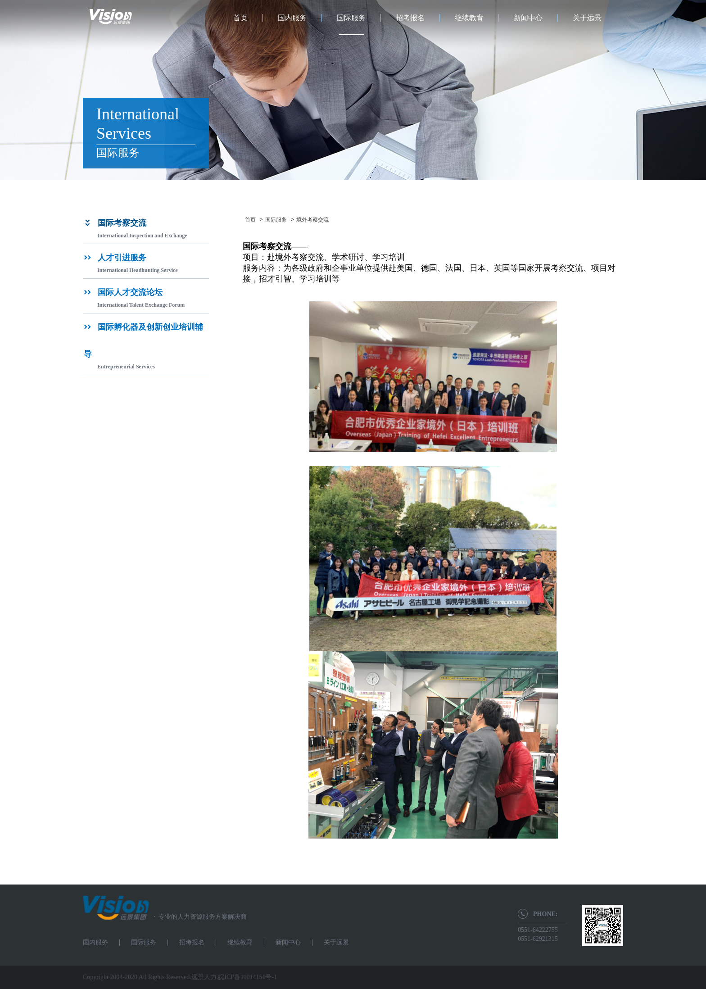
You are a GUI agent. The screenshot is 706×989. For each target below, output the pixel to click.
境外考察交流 (312, 220)
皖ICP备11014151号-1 (247, 977)
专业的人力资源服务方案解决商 (198, 916)
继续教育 (469, 18)
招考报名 (410, 18)
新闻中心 (528, 18)
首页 (240, 18)
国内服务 (292, 18)
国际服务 (351, 18)
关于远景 (587, 18)
